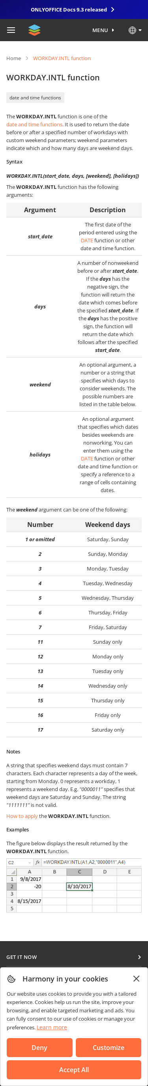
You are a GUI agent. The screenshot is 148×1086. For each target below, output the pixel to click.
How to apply (22, 816)
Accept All (74, 1069)
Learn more (52, 1027)
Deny (39, 1047)
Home (13, 58)
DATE (87, 240)
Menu (100, 30)
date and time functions (35, 97)
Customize (108, 1047)
